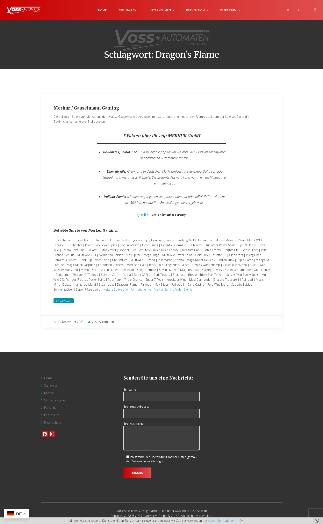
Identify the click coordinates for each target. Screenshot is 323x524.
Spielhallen (128, 10)
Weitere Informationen (220, 521)
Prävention (195, 10)
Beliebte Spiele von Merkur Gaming (85, 230)
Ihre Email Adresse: (161, 410)
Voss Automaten (101, 322)
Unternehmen (160, 10)
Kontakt (49, 393)
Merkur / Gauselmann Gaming (86, 108)
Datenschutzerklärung (146, 461)
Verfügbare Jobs (54, 400)
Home (102, 10)
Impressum (228, 10)
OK (241, 521)
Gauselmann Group (168, 215)
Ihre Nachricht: (161, 436)
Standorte (51, 385)
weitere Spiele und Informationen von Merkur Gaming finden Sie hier (148, 289)
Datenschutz (52, 422)
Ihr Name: (161, 393)
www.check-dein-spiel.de (191, 511)
